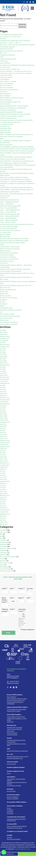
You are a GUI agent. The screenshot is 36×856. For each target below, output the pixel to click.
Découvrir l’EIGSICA (6, 85)
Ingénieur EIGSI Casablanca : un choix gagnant (17, 719)
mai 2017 (3, 473)
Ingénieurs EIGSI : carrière (13, 711)
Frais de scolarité (5, 104)
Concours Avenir (5, 67)
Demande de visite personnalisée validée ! (12, 243)
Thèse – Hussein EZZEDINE (8, 208)
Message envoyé (5, 236)
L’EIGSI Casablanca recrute (8, 118)
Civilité (4, 588)
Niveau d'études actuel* (5, 600)
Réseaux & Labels (5, 296)
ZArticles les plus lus (6, 571)
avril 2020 (3, 412)
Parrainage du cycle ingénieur (9, 253)
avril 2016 (3, 489)
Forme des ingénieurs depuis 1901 (10, 102)
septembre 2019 (5, 422)
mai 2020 (3, 410)
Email (12, 609)
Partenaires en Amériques (8, 257)
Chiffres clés (4, 61)
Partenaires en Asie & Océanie (9, 259)
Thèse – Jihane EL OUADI (8, 222)
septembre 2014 (5, 514)
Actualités (3, 38)
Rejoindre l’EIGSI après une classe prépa (17, 751)
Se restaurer (3, 304)
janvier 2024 (3, 357)
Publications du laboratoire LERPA (10, 206)
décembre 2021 (4, 377)
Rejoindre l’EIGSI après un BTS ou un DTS (17, 756)
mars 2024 (3, 355)
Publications (4, 198)
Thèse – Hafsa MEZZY (7, 204)
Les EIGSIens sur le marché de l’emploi (17, 831)
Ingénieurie (3, 554)
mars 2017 (3, 477)
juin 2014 (3, 518)
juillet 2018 (3, 449)
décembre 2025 (4, 336)
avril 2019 (3, 432)
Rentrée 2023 (4, 291)
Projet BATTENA (5, 143)
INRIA (1, 138)
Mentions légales (5, 234)
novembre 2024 (4, 346)
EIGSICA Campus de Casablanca (10, 249)
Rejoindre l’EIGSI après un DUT (15, 758)
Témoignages (4, 567)
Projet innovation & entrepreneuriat (10, 271)
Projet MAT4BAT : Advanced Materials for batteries (15, 179)
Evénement (3, 544)
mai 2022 (3, 369)
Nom (12, 588)
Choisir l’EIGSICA (5, 63)
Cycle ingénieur (4, 79)
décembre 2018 (4, 440)
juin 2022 (3, 367)
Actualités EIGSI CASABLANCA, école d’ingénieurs (15, 40)
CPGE (8, 748)
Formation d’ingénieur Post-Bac (15, 771)
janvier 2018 (3, 461)
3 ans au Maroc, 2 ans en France (10, 247)
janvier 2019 (3, 438)
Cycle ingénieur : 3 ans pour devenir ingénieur (16, 779)
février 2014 (3, 522)
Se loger (2, 302)
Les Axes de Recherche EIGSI (9, 226)
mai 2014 (3, 520)
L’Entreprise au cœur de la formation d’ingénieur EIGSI (16, 120)
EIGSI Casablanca (5, 94)
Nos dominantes (5, 251)
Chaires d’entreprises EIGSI (8, 59)
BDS (1, 536)
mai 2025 (3, 342)
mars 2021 (3, 391)
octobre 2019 (4, 420)
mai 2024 (3, 351)
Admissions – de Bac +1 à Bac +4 (10, 43)
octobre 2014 (4, 512)
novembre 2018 (4, 442)
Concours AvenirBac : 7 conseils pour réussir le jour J (16, 71)
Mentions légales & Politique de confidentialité (15, 703)
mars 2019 (3, 434)
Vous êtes (30, 589)
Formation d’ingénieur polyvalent (16, 767)
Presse (2, 559)
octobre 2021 (4, 381)
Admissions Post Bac (6, 49)
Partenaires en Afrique (7, 255)
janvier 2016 (3, 493)
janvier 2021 (3, 395)
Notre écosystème (5, 132)
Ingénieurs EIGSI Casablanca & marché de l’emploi (15, 114)
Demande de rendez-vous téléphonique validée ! (14, 240)
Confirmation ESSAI (6, 75)
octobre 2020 (4, 402)
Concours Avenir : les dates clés (9, 69)
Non (24, 616)
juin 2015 (3, 502)
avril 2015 (3, 506)
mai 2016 (3, 487)
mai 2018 (3, 453)
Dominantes (3, 92)
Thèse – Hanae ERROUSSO (8, 218)
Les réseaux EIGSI (5, 232)
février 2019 (3, 436)
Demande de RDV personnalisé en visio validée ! (14, 238)
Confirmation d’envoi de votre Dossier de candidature (16, 73)
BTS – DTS (3, 53)
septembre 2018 (5, 446)
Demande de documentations (9, 89)
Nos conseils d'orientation (8, 556)
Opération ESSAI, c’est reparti (14, 727)
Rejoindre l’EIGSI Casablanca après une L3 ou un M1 (15, 285)
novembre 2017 (4, 465)
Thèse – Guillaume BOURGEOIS (9, 216)
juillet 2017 (3, 469)
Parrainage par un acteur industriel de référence (16, 783)
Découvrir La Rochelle (6, 87)
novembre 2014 (4, 510)
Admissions (3, 532)
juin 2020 (3, 408)
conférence (3, 540)
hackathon (3, 550)
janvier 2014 (3, 524)
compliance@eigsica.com (22, 849)
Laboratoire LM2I (5, 130)
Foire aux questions (6, 100)
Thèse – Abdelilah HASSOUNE (9, 202)
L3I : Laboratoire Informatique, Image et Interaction (15, 140)
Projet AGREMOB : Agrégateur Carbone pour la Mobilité (16, 147)
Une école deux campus (7, 314)
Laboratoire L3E (5, 126)
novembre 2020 (4, 400)
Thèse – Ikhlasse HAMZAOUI (9, 220)
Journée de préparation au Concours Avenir (16, 744)
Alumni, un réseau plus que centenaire (11, 51)
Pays (12, 598)
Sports (2, 565)
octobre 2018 (4, 444)
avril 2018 (3, 455)
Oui (24, 614)
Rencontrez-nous (5, 287)
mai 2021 (3, 387)
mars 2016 (3, 491)
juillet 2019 (3, 426)
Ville (29, 598)
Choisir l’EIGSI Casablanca (14, 714)
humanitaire (3, 552)
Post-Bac (9, 738)
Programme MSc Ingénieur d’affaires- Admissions (15, 269)
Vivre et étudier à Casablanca (9, 322)
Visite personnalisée (6, 318)
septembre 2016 (5, 481)
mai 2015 (3, 504)
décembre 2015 (4, 495)
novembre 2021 (4, 379)
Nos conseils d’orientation (13, 839)
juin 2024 (3, 349)
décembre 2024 (4, 344)
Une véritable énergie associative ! (10, 316)
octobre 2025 (4, 340)
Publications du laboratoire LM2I (10, 214)
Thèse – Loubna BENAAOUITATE (10, 210)
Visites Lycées (4, 320)
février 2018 (3, 459)
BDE (1, 534)
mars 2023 (3, 361)
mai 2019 (3, 430)
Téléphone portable (5, 610)
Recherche (3, 561)
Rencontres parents (12, 732)
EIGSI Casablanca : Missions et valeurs (11, 98)
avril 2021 (3, 389)
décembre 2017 (4, 463)
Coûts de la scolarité (6, 77)
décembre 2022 (4, 365)
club (1, 538)
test (1, 312)
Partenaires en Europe (6, 261)
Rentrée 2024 (4, 294)
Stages (2, 306)
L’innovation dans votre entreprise (10, 122)
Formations (3, 546)
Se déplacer (3, 300)
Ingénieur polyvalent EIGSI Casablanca (11, 112)
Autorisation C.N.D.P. (22, 610)
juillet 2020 (3, 406)
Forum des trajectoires (7, 548)
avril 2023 (3, 359)
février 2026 (3, 332)
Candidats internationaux (7, 55)
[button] (3, 852)
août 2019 (3, 424)
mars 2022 (3, 373)
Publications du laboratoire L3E (9, 200)
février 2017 (3, 479)
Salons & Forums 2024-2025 (8, 298)
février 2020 (3, 416)
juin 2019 (3, 428)
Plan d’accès (4, 263)
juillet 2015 (3, 500)
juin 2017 (3, 471)
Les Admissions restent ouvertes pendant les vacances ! (17, 224)
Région (21, 598)
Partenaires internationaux (8, 110)
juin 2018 (3, 451)
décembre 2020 (4, 397)
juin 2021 (3, 385)
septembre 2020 (5, 404)
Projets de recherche (6, 145)
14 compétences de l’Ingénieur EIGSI (11, 34)
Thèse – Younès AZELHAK (8, 212)
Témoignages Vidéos (6, 308)
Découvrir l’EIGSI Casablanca (14, 694)
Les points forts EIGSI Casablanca (10, 230)
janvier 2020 (3, 418)
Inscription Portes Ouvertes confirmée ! (12, 116)
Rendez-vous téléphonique (8, 289)
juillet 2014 (3, 516)
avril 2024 (3, 353)
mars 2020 (3, 414)
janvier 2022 (3, 375)
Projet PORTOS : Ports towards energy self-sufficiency (16, 187)
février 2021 (3, 393)
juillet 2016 (3, 483)
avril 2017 (3, 475)
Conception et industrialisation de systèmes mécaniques (17, 65)
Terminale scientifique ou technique (11, 310)
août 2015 (3, 497)
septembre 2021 (5, 383)
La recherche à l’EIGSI (6, 124)
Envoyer (8, 633)
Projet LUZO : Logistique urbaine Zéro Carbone (14, 177)
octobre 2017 (4, 467)
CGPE (1, 57)
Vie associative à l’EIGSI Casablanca (16, 802)
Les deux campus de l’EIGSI (8, 228)
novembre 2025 (4, 338)
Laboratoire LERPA (5, 128)
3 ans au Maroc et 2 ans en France (10, 36)
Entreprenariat (4, 542)
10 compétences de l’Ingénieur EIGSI (16, 709)
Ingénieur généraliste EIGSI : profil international (14, 106)
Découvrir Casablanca (6, 83)
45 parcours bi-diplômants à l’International (13, 108)
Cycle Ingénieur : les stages (8, 81)
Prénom (21, 588)
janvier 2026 (3, 334)
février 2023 (3, 363)
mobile (2, 245)
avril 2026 (3, 330)
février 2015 (3, 508)
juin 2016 (3, 485)
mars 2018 (3, 457)
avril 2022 (3, 371)
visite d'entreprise (5, 569)
